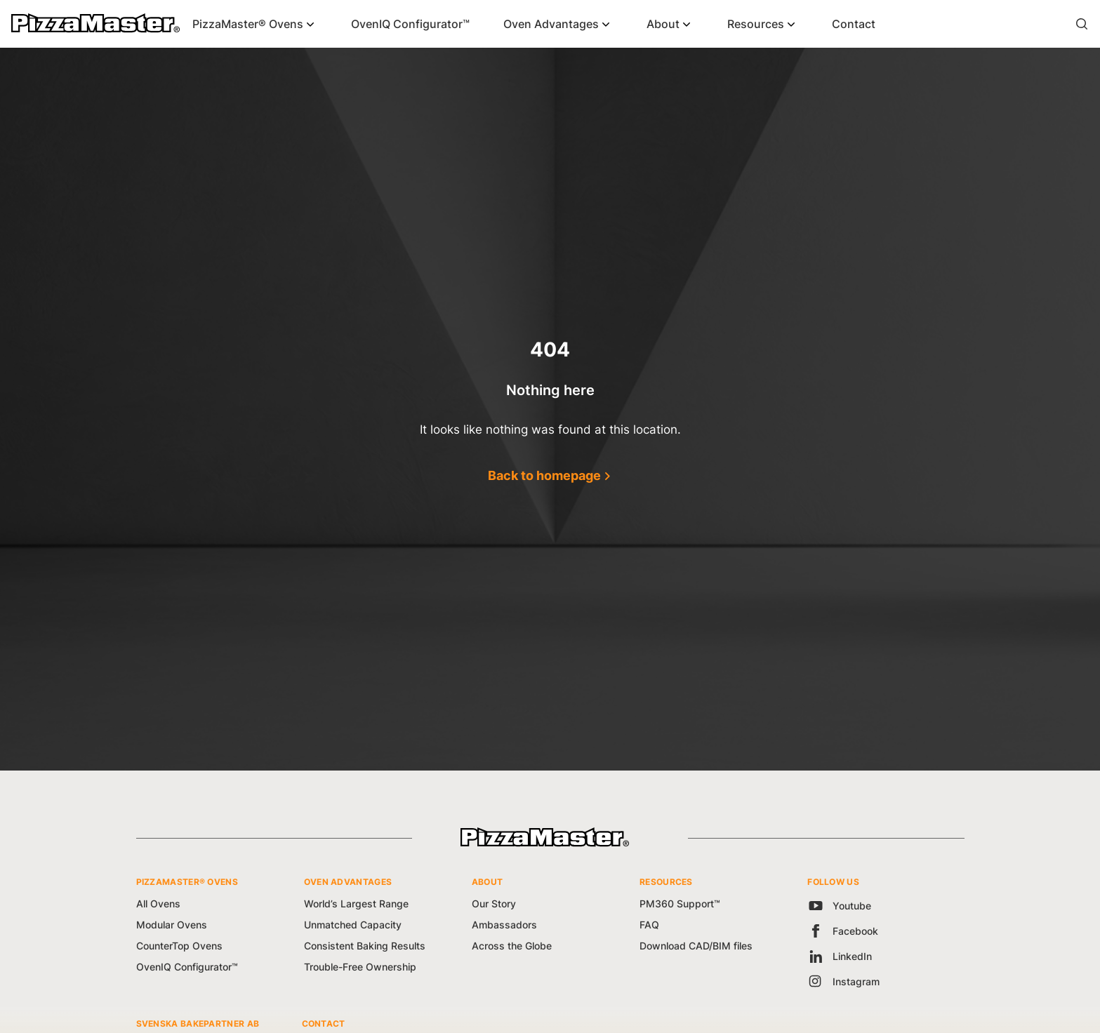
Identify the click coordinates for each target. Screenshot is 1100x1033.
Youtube (839, 906)
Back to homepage (544, 475)
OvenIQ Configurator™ (410, 24)
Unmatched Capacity (353, 925)
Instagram (843, 981)
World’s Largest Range (356, 903)
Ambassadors (504, 925)
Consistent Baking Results (364, 946)
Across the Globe (512, 946)
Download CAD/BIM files (696, 946)
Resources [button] (755, 24)
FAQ (649, 925)
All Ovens (158, 903)
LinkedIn (839, 956)
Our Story (494, 903)
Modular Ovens (171, 925)
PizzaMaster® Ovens (247, 24)
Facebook (842, 931)
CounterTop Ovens (179, 946)
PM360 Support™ (680, 903)
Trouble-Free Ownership (360, 967)
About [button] (663, 24)
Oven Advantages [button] (551, 24)
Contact (853, 24)
